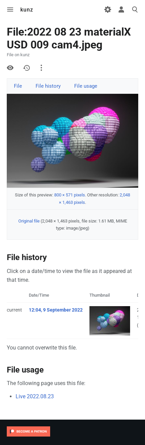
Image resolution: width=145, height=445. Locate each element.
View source (10, 68)
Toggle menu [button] (10, 9)
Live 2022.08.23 (35, 396)
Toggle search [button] (135, 9)
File (18, 86)
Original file (29, 221)
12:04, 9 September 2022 (56, 310)
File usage (85, 86)
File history (48, 86)
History (26, 68)
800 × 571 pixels (69, 194)
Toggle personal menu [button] (121, 9)
